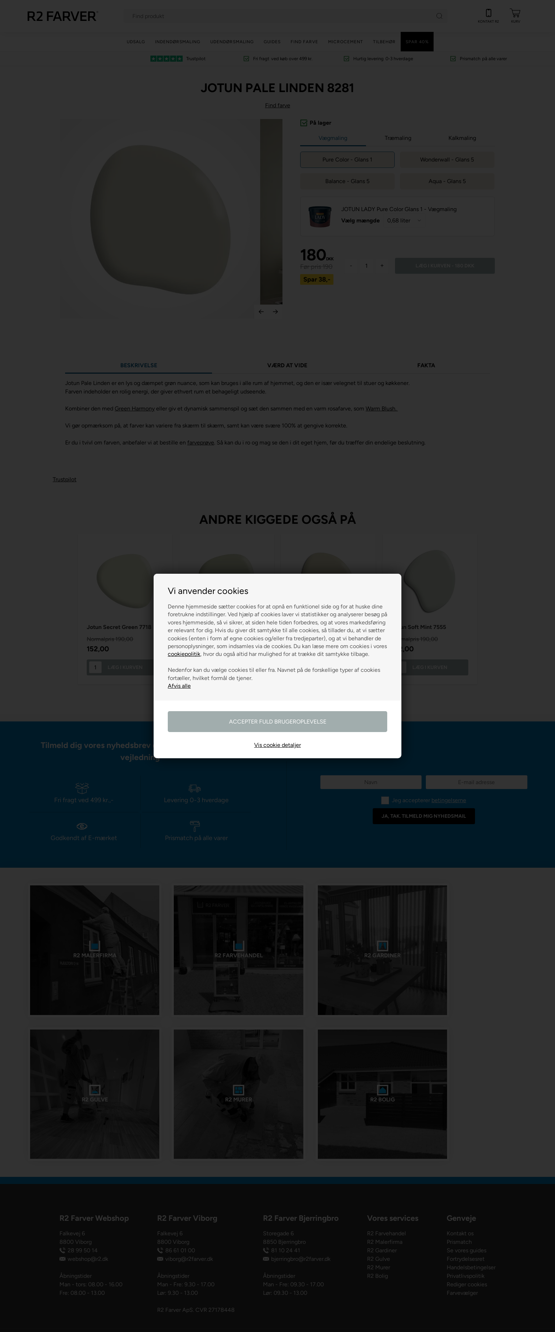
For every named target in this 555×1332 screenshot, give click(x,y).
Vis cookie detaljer (277, 745)
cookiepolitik (184, 654)
